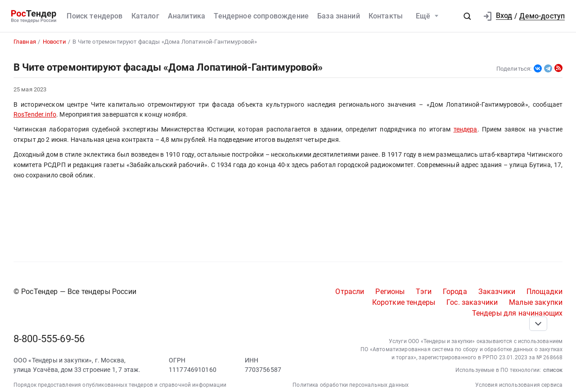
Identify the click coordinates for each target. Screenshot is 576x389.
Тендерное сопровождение (261, 16)
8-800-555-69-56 (49, 338)
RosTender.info (35, 114)
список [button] (552, 369)
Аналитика (186, 16)
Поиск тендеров (94, 16)
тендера (465, 129)
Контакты (386, 16)
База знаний (338, 16)
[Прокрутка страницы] (538, 324)
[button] (467, 16)
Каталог (145, 16)
